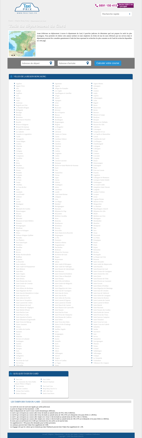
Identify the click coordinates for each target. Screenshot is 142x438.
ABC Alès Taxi (47, 391)
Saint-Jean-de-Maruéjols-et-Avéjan (27, 293)
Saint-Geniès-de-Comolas (24, 283)
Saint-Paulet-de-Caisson (101, 312)
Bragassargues (59, 122)
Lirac (56, 199)
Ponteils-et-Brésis (60, 242)
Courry (57, 158)
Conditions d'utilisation (92, 434)
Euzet (56, 168)
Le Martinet (97, 206)
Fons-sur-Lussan (98, 170)
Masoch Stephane (48, 382)
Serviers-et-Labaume (23, 339)
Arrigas (57, 96)
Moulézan (19, 228)
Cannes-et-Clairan (60, 134)
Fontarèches (59, 173)
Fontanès (19, 173)
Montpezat (96, 226)
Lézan (95, 197)
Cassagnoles (20, 139)
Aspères (96, 96)
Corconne (96, 156)
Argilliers (19, 93)
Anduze (18, 91)
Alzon (95, 88)
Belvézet (57, 110)
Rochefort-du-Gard (61, 255)
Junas (18, 190)
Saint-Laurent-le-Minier (101, 303)
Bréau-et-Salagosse (22, 124)
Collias (57, 149)
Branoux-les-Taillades (100, 122)
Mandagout (19, 204)
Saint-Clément (20, 276)
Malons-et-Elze (98, 202)
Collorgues (96, 149)
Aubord (57, 98)
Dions (18, 163)
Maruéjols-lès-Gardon (23, 209)
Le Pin (57, 238)
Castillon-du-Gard (99, 139)
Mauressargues (21, 211)
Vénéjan (96, 356)
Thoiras (57, 346)
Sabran (57, 262)
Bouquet (96, 120)
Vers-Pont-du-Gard (22, 360)
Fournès (96, 173)
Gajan (57, 177)
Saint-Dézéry (20, 279)
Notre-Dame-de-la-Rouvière (64, 233)
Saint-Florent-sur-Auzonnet (102, 281)
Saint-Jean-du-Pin (60, 295)
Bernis (95, 110)
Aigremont (58, 84)
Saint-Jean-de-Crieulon (100, 291)
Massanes (58, 209)
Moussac (57, 228)
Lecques (96, 194)
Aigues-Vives (20, 86)
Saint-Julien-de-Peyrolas (63, 298)
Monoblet (19, 218)
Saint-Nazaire (59, 310)
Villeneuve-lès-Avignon (101, 363)
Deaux (95, 161)
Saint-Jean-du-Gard (22, 295)
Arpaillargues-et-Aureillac (63, 93)
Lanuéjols (19, 192)
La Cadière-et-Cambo (23, 129)
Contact (81, 434)
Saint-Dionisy (59, 279)
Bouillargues (59, 120)
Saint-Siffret (59, 320)
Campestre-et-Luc (99, 132)
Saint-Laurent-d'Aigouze (63, 300)
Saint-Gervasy (20, 286)
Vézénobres (97, 360)
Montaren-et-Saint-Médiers (25, 221)
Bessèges (19, 112)
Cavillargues (97, 141)
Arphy (95, 93)
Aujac (18, 100)
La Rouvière (20, 262)
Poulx (95, 245)
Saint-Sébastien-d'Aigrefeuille (25, 320)
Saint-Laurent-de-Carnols (101, 300)
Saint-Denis (97, 276)
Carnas (57, 137)
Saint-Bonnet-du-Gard (100, 269)
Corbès (57, 156)
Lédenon (19, 197)
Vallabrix (19, 353)
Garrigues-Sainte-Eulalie (101, 180)
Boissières (19, 117)
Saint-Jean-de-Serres (61, 293)
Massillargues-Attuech (100, 209)
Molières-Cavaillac (61, 216)
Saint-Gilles (58, 286)
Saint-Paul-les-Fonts (61, 312)
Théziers (18, 346)
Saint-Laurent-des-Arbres (24, 303)
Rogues (57, 257)
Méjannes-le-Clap (60, 211)
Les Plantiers (20, 240)
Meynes (18, 214)
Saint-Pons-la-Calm (22, 315)
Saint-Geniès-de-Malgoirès (63, 283)
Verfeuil (18, 358)
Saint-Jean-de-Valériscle (101, 293)
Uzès (17, 351)
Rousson (96, 259)
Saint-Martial (97, 305)
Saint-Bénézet (20, 269)
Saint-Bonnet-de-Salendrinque (64, 269)
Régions (51, 434)
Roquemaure (59, 259)
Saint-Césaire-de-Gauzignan (102, 271)
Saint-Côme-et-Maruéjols (63, 276)
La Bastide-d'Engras (22, 108)
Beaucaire (58, 108)
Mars (17, 206)
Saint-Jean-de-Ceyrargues (63, 291)
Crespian (96, 158)
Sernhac (57, 336)
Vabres (57, 351)
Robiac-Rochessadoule (23, 255)
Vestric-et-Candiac (61, 360)
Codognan (96, 146)
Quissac (18, 250)
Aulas (95, 100)
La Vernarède (97, 358)
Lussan (18, 202)
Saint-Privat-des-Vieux (100, 315)
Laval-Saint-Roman (61, 194)
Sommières (97, 339)
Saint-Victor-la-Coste (100, 322)
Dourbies (19, 165)
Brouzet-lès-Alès (98, 124)
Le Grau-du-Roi (21, 187)
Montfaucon (59, 223)
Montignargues (21, 226)
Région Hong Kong (22, 20)
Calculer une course (71, 434)
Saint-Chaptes (20, 274)
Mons (56, 218)
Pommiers (58, 240)
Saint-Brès (19, 271)
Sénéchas (19, 336)
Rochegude (97, 255)
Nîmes (18, 233)
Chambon (58, 144)
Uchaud (95, 348)
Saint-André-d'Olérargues (63, 264)
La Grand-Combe (99, 185)
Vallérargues (59, 353)
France (11, 20)
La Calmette (20, 132)
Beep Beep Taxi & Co (50, 389)
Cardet (18, 137)
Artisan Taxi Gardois (22, 391)
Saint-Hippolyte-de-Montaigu (103, 288)
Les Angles (58, 91)
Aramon (96, 91)
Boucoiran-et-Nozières (23, 120)
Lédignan (58, 197)
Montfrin (96, 223)
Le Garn (18, 180)
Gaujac (18, 182)
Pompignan (97, 240)
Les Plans (96, 238)
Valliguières (20, 356)
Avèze (57, 103)
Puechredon (58, 247)
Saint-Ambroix (21, 264)
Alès (17, 88)
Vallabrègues (97, 351)
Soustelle (58, 341)
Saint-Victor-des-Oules (62, 322)
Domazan (58, 163)
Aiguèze (57, 86)
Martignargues (59, 206)
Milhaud (19, 216)
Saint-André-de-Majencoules (102, 264)
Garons (57, 180)
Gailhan (18, 177)
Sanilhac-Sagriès (60, 329)
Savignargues (59, 334)
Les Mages (58, 202)
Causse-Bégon (20, 141)
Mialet (95, 214)
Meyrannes (58, 214)
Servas (95, 336)
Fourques (19, 175)
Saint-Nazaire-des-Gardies (101, 310)
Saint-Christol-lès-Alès (100, 274)
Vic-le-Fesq (19, 363)
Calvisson (58, 132)
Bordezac (96, 117)
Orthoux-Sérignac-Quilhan (24, 235)
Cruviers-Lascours (61, 161)
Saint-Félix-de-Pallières (62, 281)
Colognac (19, 151)
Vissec (57, 365)
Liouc (18, 199)
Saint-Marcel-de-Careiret (63, 305)
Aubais (18, 98)
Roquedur (19, 259)
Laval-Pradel (20, 194)
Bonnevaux (58, 117)
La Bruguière (59, 127)
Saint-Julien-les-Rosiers (101, 298)
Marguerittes (97, 204)
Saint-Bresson (59, 271)
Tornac (95, 346)
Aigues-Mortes (98, 84)
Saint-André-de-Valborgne (63, 267)
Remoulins (96, 250)
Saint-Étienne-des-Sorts (23, 281)
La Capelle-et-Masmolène (101, 134)
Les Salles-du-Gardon (23, 329)
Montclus (58, 221)
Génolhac (19, 185)
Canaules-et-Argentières (24, 134)
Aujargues (58, 100)
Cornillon (19, 158)
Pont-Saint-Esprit (21, 242)
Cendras (18, 144)
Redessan (58, 250)
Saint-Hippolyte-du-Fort (24, 291)
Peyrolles (19, 238)
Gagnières (96, 175)
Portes (95, 242)
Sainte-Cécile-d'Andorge (63, 324)
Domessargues (98, 163)
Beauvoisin (97, 108)
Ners (94, 230)
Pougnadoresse (59, 245)
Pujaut (95, 247)
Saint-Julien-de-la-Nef (23, 298)
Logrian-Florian (98, 199)
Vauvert (57, 356)
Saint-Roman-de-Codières (63, 317)
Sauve (57, 332)
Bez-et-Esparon (60, 112)
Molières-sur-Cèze (99, 216)
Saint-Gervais (97, 283)
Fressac (57, 175)
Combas (57, 151)
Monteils (19, 223)
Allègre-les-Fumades (61, 88)
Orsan (95, 233)
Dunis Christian (21, 393)
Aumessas (19, 103)
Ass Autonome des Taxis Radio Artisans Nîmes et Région (25, 383)
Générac (57, 182)
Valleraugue (97, 353)
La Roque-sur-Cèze (99, 257)
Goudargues (59, 185)
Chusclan (19, 146)
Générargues (97, 182)
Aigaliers (19, 84)
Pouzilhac (19, 247)
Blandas (18, 115)
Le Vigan (58, 363)
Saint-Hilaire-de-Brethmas (24, 288)
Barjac (57, 105)
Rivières (96, 252)
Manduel (57, 204)
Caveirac (57, 141)
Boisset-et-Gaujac (99, 115)
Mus (94, 228)
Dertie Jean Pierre (48, 393)
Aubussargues (97, 98)
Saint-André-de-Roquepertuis (25, 267)
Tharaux (96, 344)
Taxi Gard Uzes (48, 386)
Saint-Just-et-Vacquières (24, 300)
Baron (95, 105)
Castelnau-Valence (61, 139)
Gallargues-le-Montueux (101, 177)
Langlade (96, 190)
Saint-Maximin (98, 307)
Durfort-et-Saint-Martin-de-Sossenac (66, 165)
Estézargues (97, 165)
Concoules (19, 153)
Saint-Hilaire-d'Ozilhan (100, 286)
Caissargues (97, 129)
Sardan (95, 329)
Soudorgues (20, 341)
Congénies (58, 153)
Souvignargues (98, 341)
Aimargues (96, 86)
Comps (95, 151)
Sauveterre (96, 332)
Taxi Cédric (46, 379)
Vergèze (57, 358)
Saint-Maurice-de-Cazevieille (64, 307)
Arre (17, 96)
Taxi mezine (20, 386)
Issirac (57, 187)
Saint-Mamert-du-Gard (23, 305)
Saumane (19, 332)
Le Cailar (58, 129)
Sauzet (18, 334)
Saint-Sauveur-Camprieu (101, 317)
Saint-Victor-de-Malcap (23, 322)
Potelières (19, 245)
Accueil (44, 434)
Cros (17, 161)
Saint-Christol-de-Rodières (63, 274)
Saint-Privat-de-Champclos (63, 315)
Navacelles (58, 230)
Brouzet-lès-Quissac (22, 127)
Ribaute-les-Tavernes (61, 252)
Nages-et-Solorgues (22, 230)
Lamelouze (58, 190)
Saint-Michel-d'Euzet (23, 310)
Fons (56, 170)
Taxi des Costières (22, 389)
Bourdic (18, 122)
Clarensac (58, 146)
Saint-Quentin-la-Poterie (24, 317)
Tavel (56, 344)
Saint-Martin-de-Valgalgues (25, 307)
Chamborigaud (98, 144)
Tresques (19, 348)
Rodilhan (19, 257)
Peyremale (96, 235)
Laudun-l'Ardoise (99, 192)
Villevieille (19, 365)
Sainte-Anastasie (21, 324)
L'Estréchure (20, 168)
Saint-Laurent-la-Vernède (63, 303)
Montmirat (58, 226)
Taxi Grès (19, 379)
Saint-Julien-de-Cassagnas (101, 295)
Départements (59, 434)
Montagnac (97, 218)
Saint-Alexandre (98, 262)
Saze (94, 334)
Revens (18, 252)
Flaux (95, 168)
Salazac (18, 327)
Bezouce (96, 112)
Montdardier (97, 221)
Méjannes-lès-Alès (99, 211)
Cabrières (96, 127)
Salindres (58, 327)
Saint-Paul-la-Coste (22, 312)
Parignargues (59, 235)
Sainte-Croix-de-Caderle (101, 324)
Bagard (95, 103)
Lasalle (57, 192)
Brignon (57, 124)
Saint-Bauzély (98, 267)
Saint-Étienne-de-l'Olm (100, 279)
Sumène (18, 344)
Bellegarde (19, 110)
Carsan (95, 137)
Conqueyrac (20, 156)
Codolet (18, 149)
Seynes (57, 339)
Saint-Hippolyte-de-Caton (63, 288)
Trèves (57, 348)
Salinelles (96, 327)
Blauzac (57, 115)
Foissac (18, 170)
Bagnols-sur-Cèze (22, 105)
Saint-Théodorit (98, 320)
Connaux (96, 153)
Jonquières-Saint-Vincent (101, 187)
